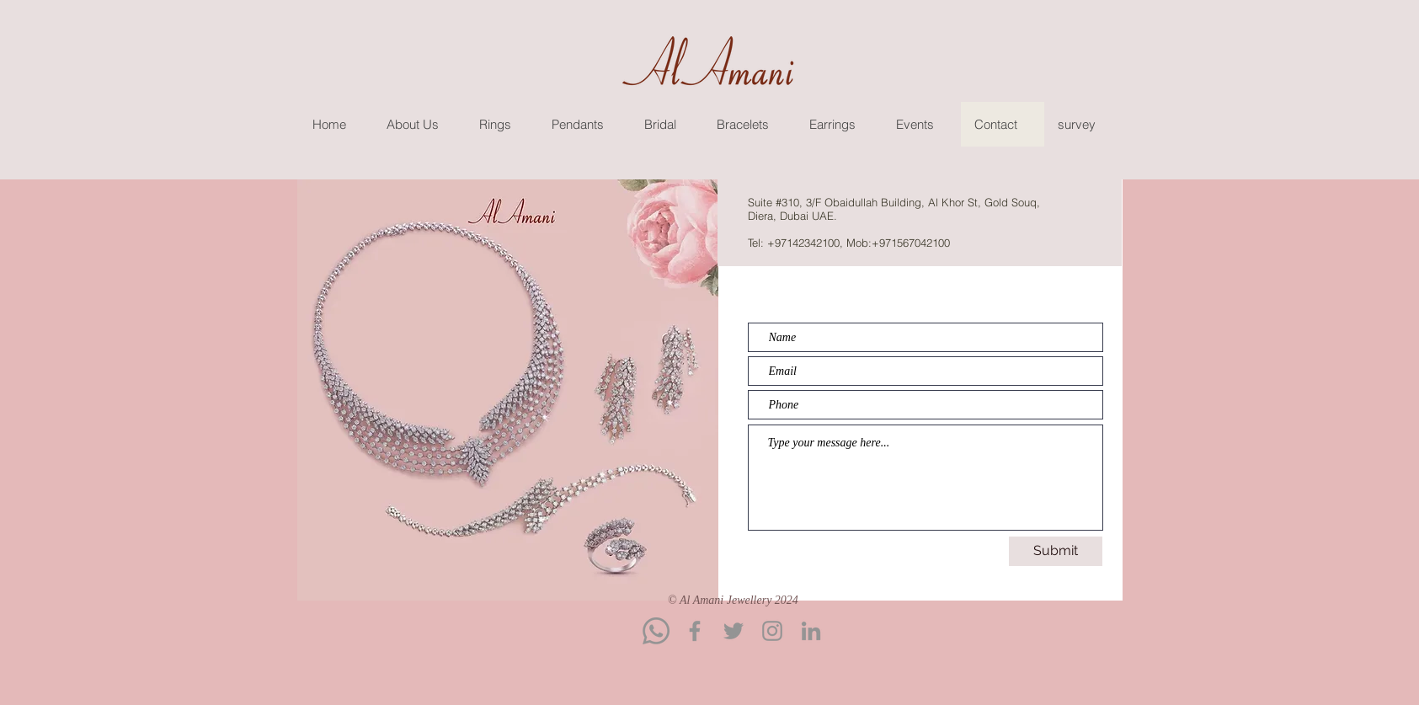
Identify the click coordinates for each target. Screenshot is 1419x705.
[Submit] (1055, 551)
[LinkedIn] (811, 630)
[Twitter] (733, 630)
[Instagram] (772, 630)
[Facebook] (694, 630)
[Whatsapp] (656, 630)
